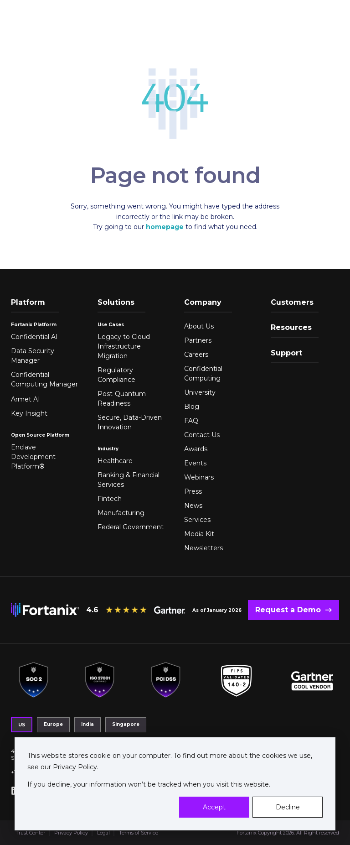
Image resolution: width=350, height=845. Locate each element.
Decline (288, 807)
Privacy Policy (74, 767)
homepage (165, 227)
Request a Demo (288, 609)
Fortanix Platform (34, 325)
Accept (214, 807)
